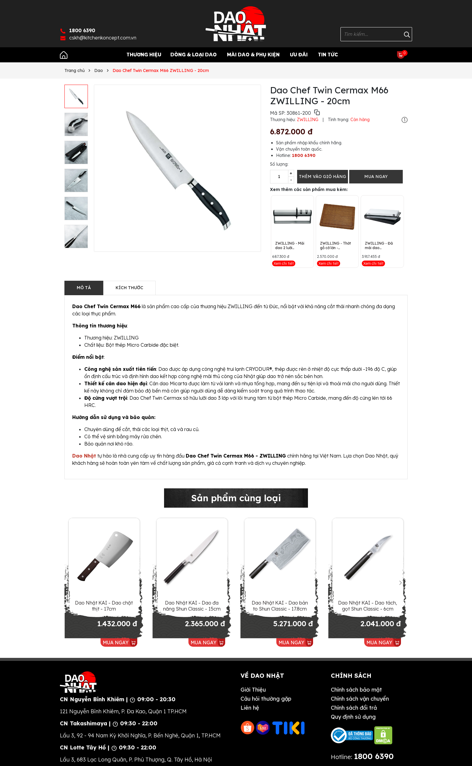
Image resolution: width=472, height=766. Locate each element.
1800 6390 (303, 155)
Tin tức (328, 55)
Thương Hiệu (143, 55)
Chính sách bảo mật (356, 689)
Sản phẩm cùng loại (236, 498)
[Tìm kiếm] (407, 34)
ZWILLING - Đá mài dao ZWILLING (379, 245)
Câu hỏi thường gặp (266, 698)
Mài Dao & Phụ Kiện (253, 55)
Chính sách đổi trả (354, 707)
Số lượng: (279, 164)
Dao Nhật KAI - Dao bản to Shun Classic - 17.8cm (280, 606)
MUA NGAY (376, 176)
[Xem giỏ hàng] (401, 55)
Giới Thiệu (253, 689)
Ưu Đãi (299, 55)
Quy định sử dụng (353, 716)
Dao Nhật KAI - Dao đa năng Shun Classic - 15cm (192, 606)
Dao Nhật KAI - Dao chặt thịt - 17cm (104, 606)
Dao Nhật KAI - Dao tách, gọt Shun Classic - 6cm (367, 606)
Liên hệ (250, 707)
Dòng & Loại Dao (193, 55)
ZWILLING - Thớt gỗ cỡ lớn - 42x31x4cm (335, 245)
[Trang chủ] (63, 55)
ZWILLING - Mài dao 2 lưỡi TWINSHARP (289, 245)
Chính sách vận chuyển (360, 698)
